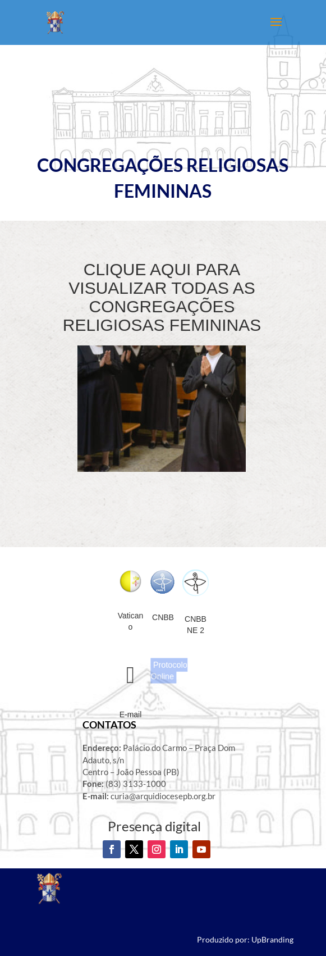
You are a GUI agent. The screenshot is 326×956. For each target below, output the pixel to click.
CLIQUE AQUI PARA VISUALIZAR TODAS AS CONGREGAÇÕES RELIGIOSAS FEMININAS (162, 297)
